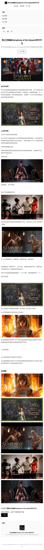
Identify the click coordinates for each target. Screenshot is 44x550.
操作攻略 (22, 6)
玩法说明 (16, 6)
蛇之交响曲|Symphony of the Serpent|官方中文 (22, 3)
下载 (4, 515)
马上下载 (28, 6)
